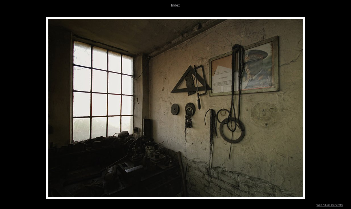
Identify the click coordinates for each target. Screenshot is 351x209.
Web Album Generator (329, 204)
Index (175, 5)
